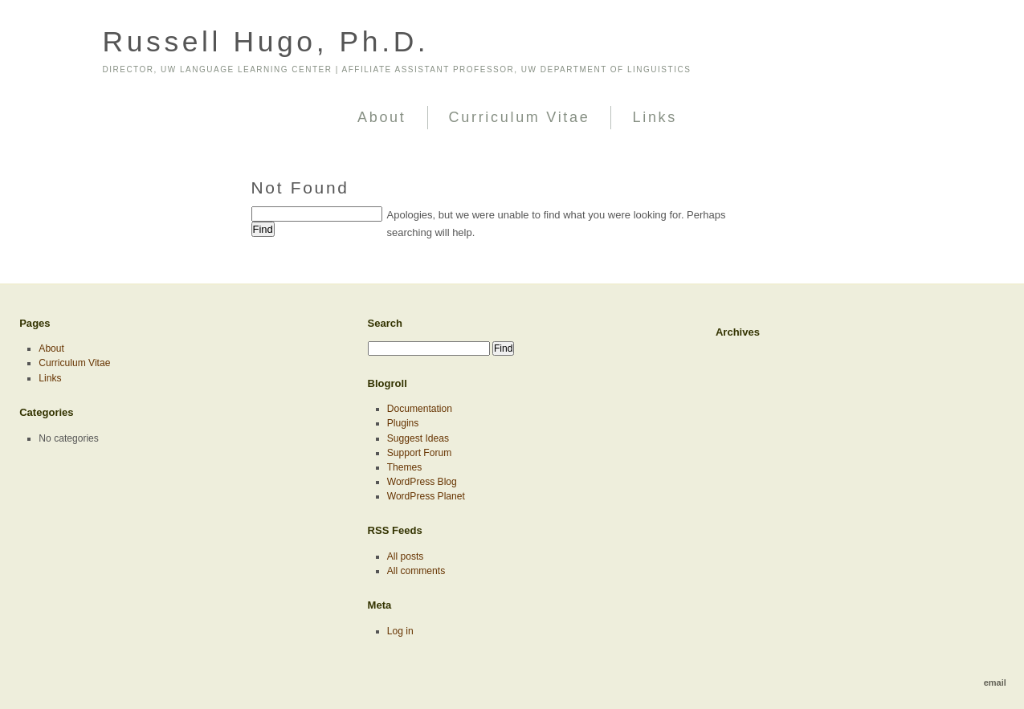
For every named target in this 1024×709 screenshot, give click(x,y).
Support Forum (419, 452)
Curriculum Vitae (519, 117)
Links (654, 117)
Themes (404, 467)
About (381, 117)
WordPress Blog (422, 481)
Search (385, 323)
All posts (405, 556)
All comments (416, 571)
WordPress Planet (426, 496)
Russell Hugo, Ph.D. (266, 42)
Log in (400, 631)
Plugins (403, 423)
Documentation (419, 408)
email (995, 682)
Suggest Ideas (418, 438)
